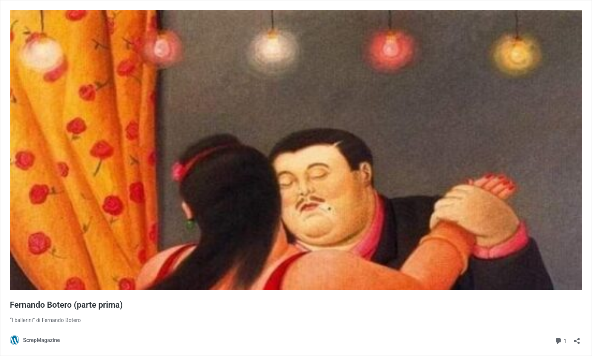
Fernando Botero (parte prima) (66, 305)
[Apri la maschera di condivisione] (577, 338)
